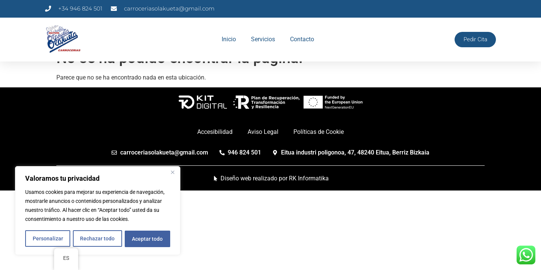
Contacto (301, 39)
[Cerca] (172, 173)
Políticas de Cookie (318, 147)
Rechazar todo (97, 239)
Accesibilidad (215, 147)
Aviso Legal (263, 147)
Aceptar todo (147, 239)
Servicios (262, 39)
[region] (97, 211)
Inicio (228, 39)
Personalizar (47, 239)
